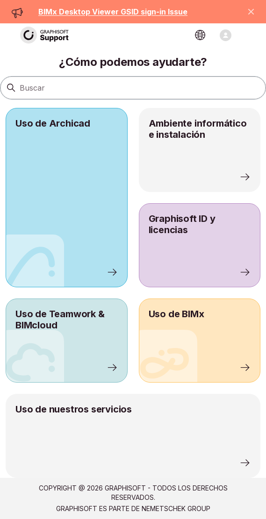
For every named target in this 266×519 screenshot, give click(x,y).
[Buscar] (133, 88)
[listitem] (67, 197)
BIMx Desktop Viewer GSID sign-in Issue (112, 11)
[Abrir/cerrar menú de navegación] (225, 35)
